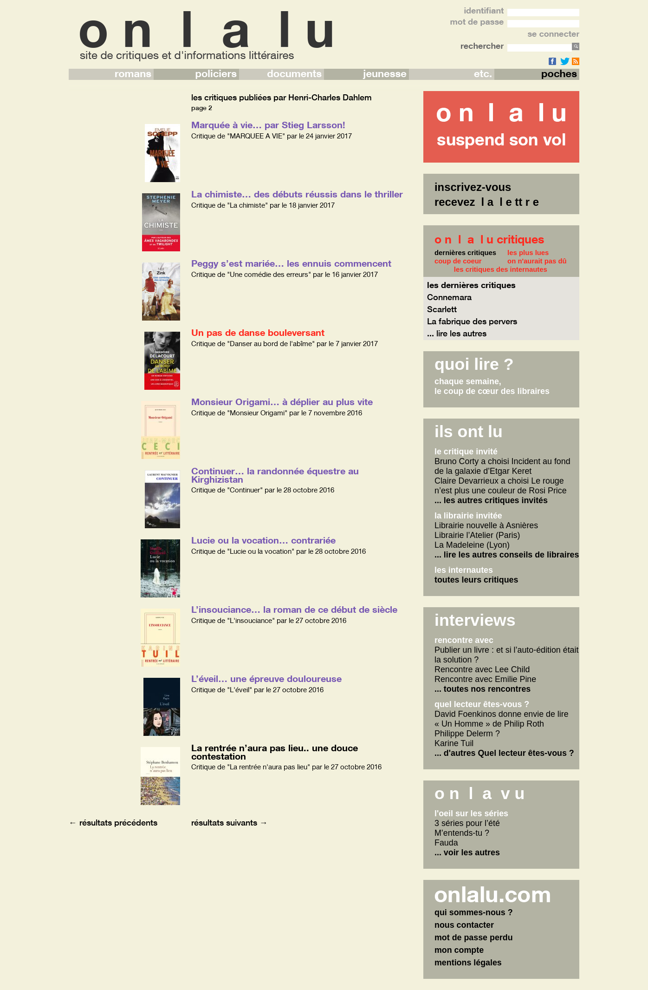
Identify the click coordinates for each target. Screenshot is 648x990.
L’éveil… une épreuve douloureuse (266, 678)
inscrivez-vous (472, 187)
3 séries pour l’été (467, 823)
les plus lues (528, 252)
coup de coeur (458, 261)
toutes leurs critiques (476, 579)
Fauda (446, 842)
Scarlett (442, 309)
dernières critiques (465, 252)
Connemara (449, 297)
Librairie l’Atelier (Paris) (477, 535)
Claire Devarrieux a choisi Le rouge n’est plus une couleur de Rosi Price (500, 485)
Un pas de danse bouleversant (257, 332)
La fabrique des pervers (472, 321)
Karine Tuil (453, 743)
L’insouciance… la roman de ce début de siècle (294, 609)
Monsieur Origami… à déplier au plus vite (282, 401)
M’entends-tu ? (461, 833)
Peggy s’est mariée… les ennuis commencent (291, 263)
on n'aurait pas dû (537, 261)
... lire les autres (456, 333)
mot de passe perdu (473, 937)
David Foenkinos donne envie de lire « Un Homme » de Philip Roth (501, 718)
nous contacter (464, 925)
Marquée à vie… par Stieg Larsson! (268, 124)
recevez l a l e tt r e (486, 202)
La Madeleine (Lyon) (472, 545)
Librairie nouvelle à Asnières (486, 525)
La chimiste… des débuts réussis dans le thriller (297, 193)
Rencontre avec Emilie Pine (485, 679)
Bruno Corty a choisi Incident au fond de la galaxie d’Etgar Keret (502, 466)
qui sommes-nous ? (473, 912)
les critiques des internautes (500, 269)
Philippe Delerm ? (467, 733)
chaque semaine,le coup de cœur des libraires (492, 386)
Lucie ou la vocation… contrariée (263, 539)
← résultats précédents (113, 822)
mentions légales (468, 962)
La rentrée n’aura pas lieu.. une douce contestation (274, 751)
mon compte (459, 950)
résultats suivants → (229, 822)
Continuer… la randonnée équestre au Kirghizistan (275, 475)
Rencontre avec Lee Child (482, 669)
